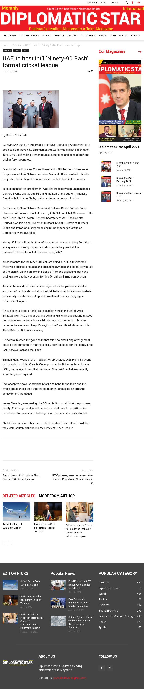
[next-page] (11, 544)
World (102, 36)
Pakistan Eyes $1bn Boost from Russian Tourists (45, 528)
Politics (72, 36)
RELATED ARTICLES (19, 496)
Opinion (46, 36)
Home (115, 2)
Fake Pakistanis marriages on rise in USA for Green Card (78, 602)
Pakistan (59, 36)
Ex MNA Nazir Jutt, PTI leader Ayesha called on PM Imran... (79, 584)
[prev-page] (5, 544)
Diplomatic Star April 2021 (119, 147)
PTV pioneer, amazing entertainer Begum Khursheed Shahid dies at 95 (72, 479)
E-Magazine (88, 36)
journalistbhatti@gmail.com (69, 677)
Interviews (10, 36)
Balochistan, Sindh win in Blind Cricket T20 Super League (21, 477)
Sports (17, 50)
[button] (127, 2)
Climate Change (119, 36)
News (135, 36)
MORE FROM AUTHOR (57, 496)
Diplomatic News (29, 36)
